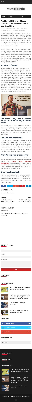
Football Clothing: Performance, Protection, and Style (20, 311)
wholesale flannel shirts (19, 30)
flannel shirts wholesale (13, 28)
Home (4, 16)
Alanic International (24, 396)
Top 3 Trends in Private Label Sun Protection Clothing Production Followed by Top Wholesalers (20, 296)
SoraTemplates (12, 396)
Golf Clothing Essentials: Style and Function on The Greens (20, 288)
